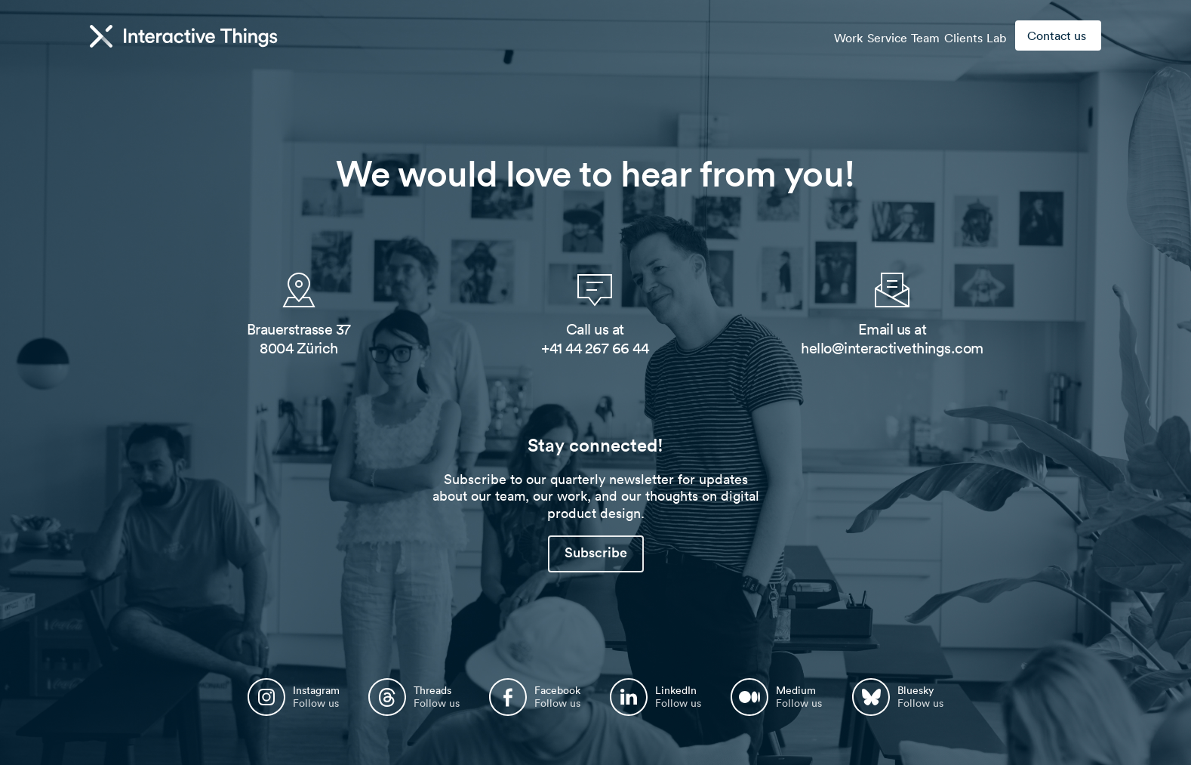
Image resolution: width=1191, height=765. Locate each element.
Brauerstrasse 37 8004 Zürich (299, 338)
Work (806, 36)
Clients (949, 36)
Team (902, 36)
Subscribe (596, 552)
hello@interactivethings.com (892, 348)
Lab (992, 36)
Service (854, 36)
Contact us (1056, 35)
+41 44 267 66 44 (594, 348)
